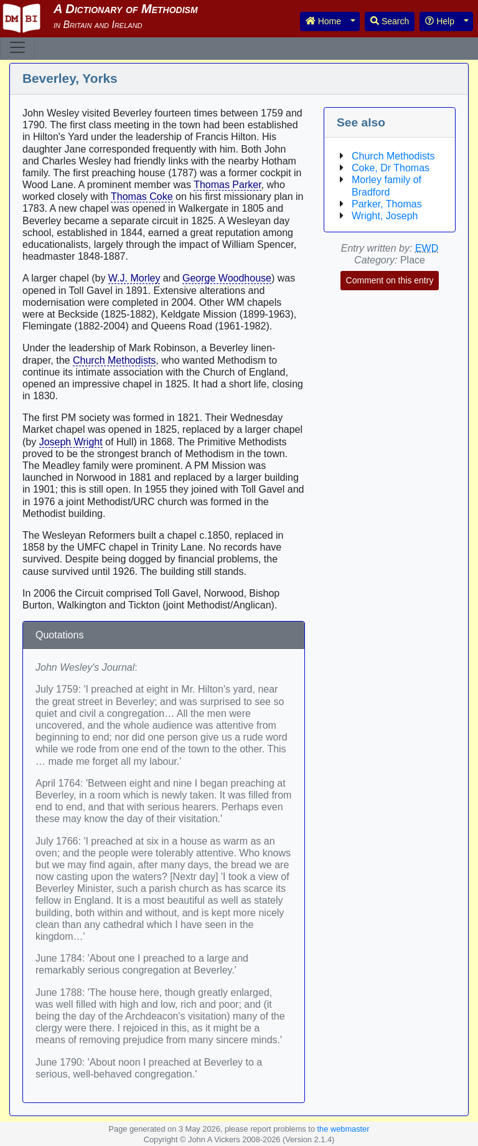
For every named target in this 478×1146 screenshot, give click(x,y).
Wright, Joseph (385, 216)
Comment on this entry (390, 280)
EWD (426, 248)
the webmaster (343, 1129)
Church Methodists (114, 360)
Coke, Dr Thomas (390, 168)
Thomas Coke (142, 196)
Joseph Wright (71, 442)
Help (439, 21)
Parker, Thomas (387, 204)
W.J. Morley (134, 278)
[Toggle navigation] (17, 47)
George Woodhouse (226, 278)
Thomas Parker (227, 184)
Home (323, 21)
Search (389, 21)
